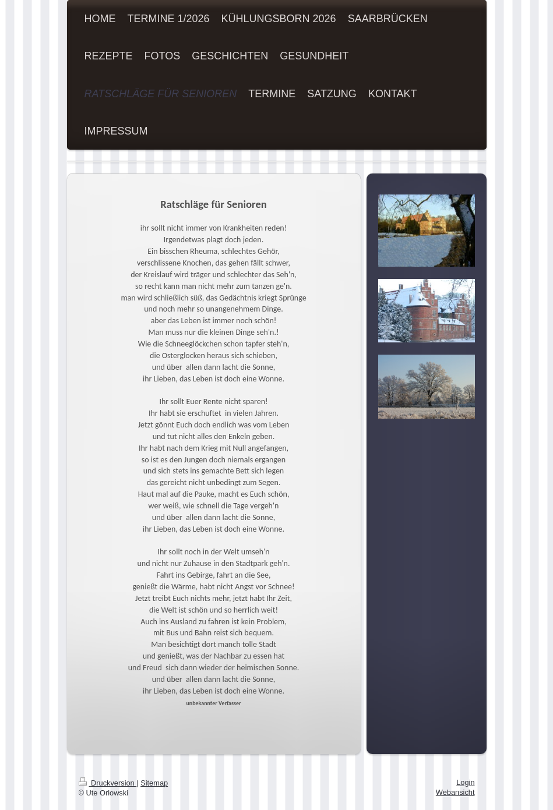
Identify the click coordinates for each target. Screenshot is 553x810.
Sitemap (154, 783)
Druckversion (108, 783)
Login (465, 782)
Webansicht (455, 792)
